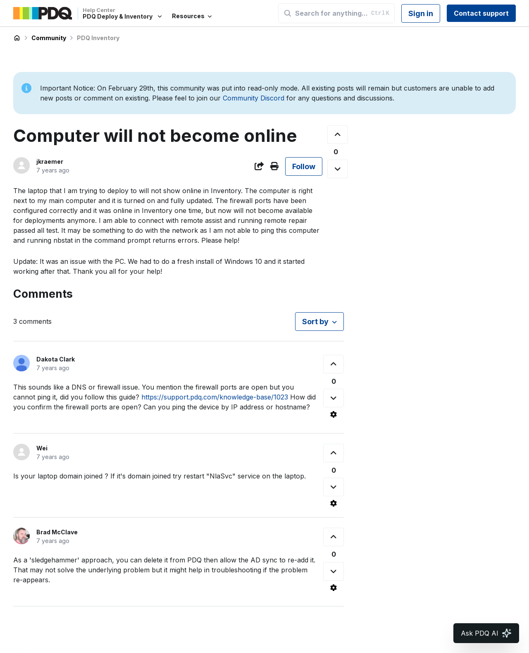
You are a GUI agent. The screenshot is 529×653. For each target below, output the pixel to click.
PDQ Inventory (98, 37)
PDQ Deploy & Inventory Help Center (17, 38)
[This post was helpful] (337, 134)
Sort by (315, 321)
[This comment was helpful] (333, 364)
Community (48, 37)
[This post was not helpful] (337, 169)
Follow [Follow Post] (303, 166)
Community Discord (253, 98)
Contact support (481, 13)
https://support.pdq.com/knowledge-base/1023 (214, 397)
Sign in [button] (420, 13)
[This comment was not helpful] (333, 398)
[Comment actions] (333, 414)
